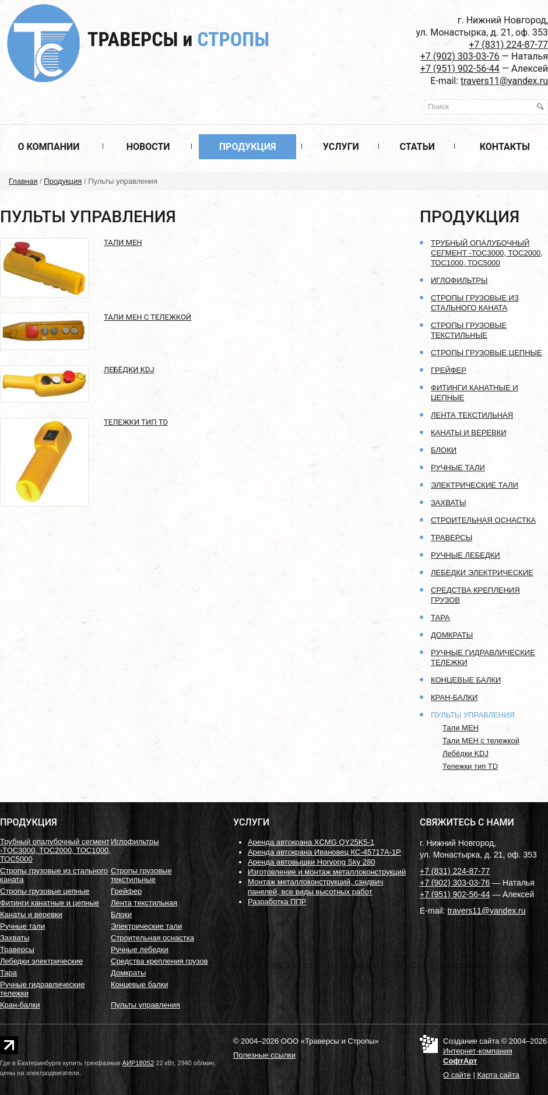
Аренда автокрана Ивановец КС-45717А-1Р (324, 852)
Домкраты (452, 635)
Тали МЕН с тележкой (147, 317)
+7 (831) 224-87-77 (508, 44)
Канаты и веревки (469, 432)
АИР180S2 (138, 1062)
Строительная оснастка (483, 520)
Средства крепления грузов (159, 961)
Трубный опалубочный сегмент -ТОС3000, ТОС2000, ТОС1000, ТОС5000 (487, 253)
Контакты (505, 146)
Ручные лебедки (465, 555)
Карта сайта (498, 1074)
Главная (23, 181)
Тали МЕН (123, 242)
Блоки (443, 450)
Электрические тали (474, 485)
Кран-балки (454, 697)
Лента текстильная (472, 415)
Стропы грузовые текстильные (141, 875)
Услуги (341, 146)
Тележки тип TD (136, 422)
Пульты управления (473, 715)
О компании (48, 146)
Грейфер (448, 370)
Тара (440, 617)
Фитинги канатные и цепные (49, 902)
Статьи (417, 146)
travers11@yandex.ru (504, 80)
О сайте (457, 1074)
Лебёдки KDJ (129, 369)
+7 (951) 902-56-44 (460, 68)
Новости (148, 146)
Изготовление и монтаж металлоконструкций (327, 871)
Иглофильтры (459, 280)
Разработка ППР (277, 901)
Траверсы (178, 39)
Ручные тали (458, 467)
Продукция (247, 146)
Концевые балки (466, 680)
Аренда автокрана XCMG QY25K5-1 (311, 842)
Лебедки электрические (482, 572)
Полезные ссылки (264, 1055)
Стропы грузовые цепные (486, 352)
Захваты (448, 502)
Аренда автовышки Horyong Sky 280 (311, 862)
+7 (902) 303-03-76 (460, 56)
